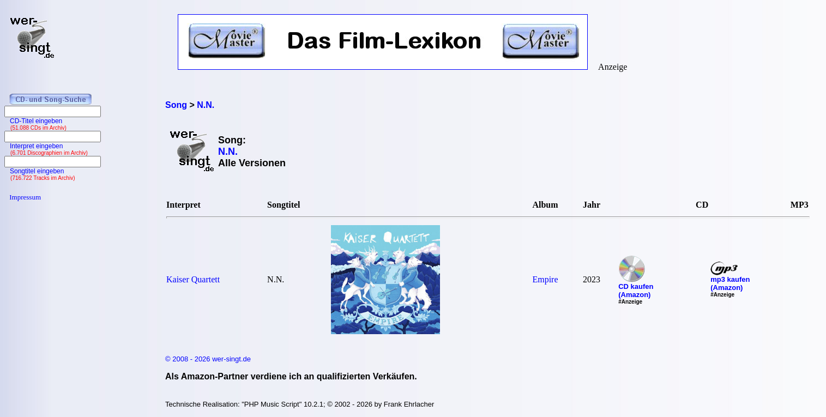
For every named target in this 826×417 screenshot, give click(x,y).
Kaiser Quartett (193, 279)
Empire (545, 279)
